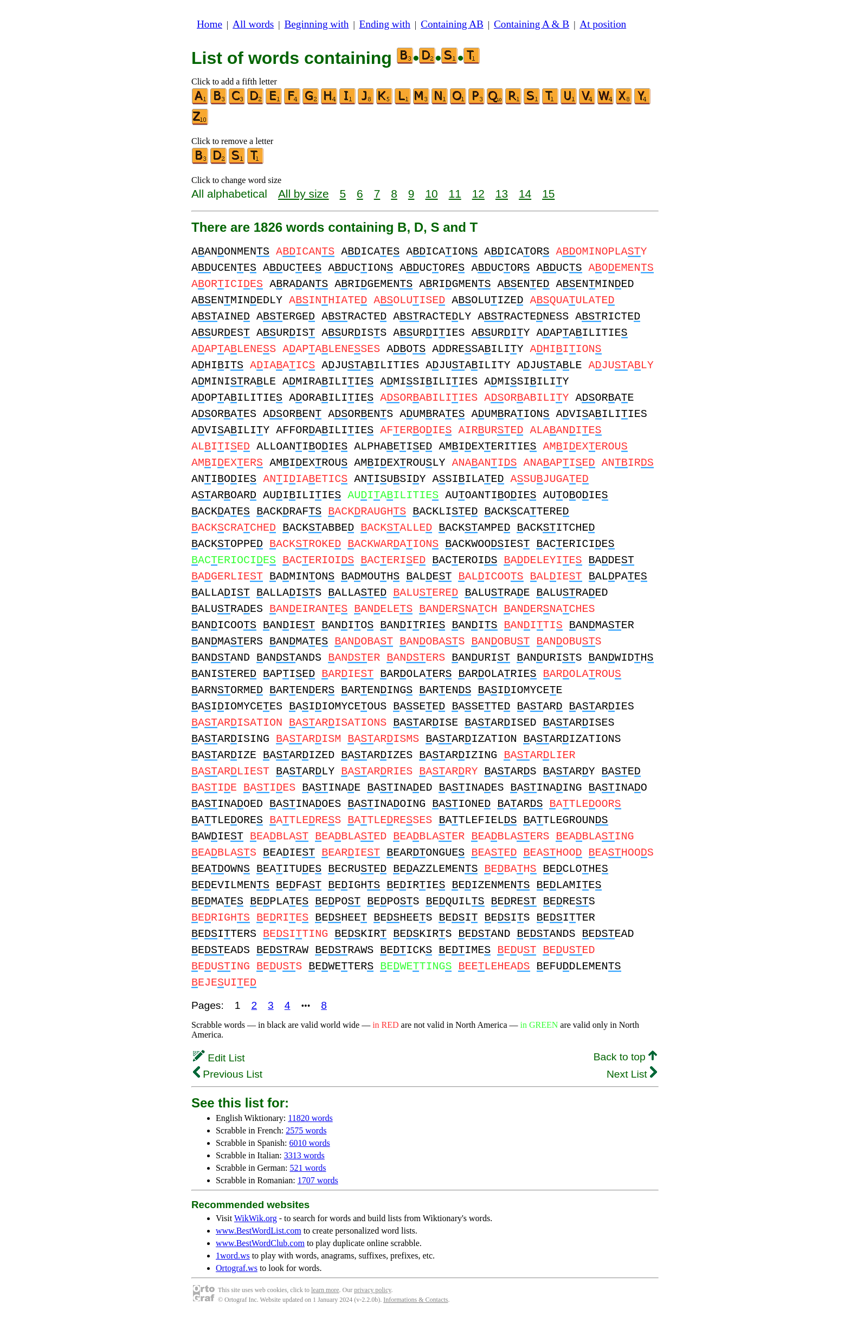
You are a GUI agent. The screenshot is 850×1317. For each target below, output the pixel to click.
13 (501, 193)
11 (455, 193)
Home (209, 24)
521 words (307, 1167)
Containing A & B (531, 24)
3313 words (304, 1155)
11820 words (310, 1118)
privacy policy (372, 1290)
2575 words (306, 1130)
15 (548, 193)
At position (602, 24)
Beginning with (317, 24)
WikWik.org (255, 1218)
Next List (632, 1074)
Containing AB (452, 24)
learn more (325, 1290)
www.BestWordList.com (258, 1230)
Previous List (227, 1074)
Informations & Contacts (415, 1299)
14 (525, 193)
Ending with (384, 24)
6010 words (309, 1143)
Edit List (219, 1058)
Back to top (625, 1056)
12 (478, 193)
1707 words (318, 1180)
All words (253, 24)
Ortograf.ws (236, 1268)
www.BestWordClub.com (260, 1243)
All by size (303, 193)
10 (431, 193)
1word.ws (233, 1255)
